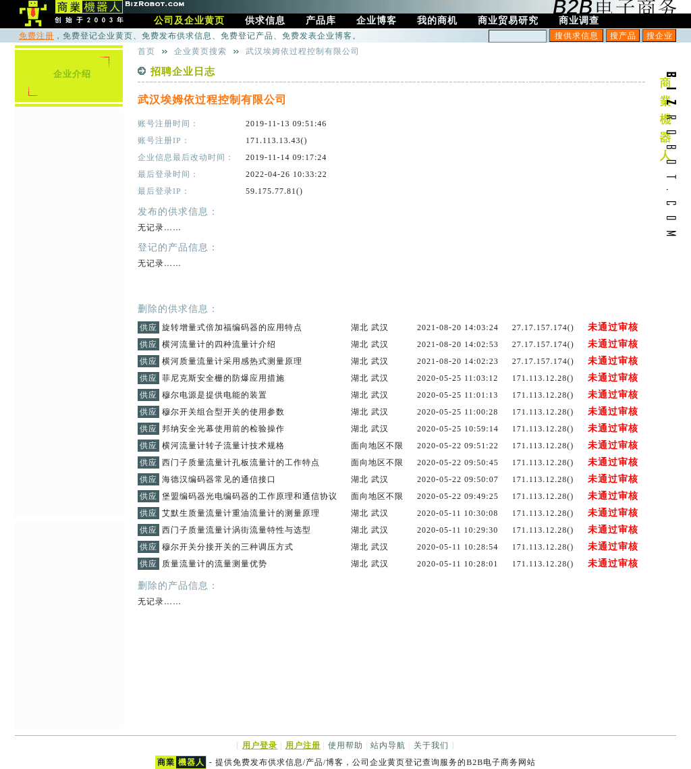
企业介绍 (72, 74)
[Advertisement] (69, 311)
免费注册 (36, 36)
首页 (146, 51)
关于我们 (431, 745)
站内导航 (388, 745)
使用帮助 (345, 745)
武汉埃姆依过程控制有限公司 (303, 51)
